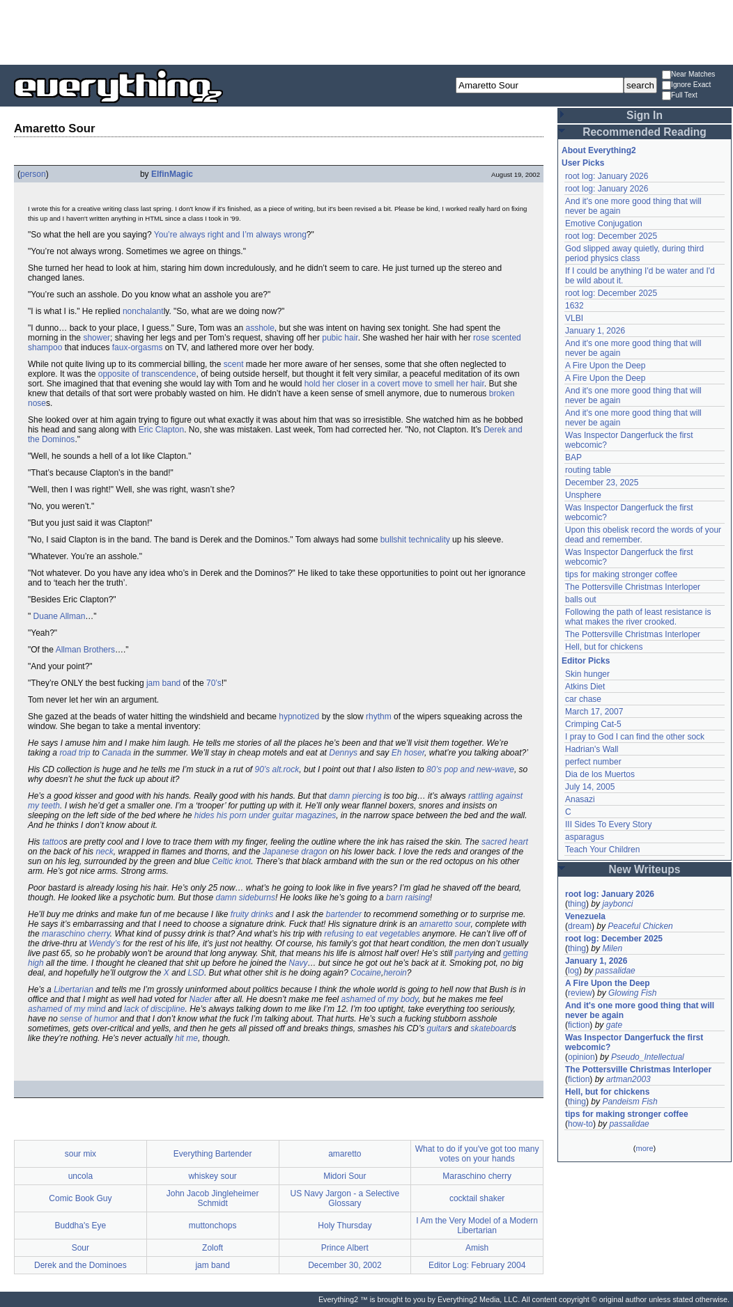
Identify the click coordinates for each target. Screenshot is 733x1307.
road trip (74, 753)
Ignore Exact (686, 85)
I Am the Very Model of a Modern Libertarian (477, 1225)
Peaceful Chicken (640, 926)
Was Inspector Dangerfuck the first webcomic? (634, 1042)
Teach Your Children (602, 849)
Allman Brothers (85, 650)
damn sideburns (245, 897)
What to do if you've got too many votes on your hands (477, 1154)
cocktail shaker (476, 1198)
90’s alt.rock (276, 769)
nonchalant (143, 311)
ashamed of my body (380, 999)
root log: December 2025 (611, 236)
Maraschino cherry (476, 1176)
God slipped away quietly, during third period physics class (634, 253)
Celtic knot (231, 861)
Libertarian (73, 989)
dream (580, 926)
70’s (214, 683)
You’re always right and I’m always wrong (230, 235)
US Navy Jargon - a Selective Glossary (345, 1198)
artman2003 (628, 1079)
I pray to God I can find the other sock (634, 737)
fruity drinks (252, 914)
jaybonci (617, 904)
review (580, 993)
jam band (163, 683)
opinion (581, 1057)
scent (234, 364)
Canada (116, 753)
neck (104, 851)
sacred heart (504, 842)
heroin (394, 973)
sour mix (80, 1154)
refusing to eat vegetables (371, 934)
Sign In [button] (644, 115)
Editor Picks (586, 661)
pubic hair (339, 338)
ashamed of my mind (66, 1009)
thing (577, 904)
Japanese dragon (295, 851)
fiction (578, 1025)
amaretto (344, 1154)
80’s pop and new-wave (470, 769)
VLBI (574, 318)
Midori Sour (344, 1176)
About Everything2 (599, 150)
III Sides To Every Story (608, 824)
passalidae (615, 971)
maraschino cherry (76, 934)
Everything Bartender (212, 1154)
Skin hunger (587, 674)
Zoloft (212, 1248)
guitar (437, 1028)
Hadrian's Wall (592, 749)
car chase (583, 699)
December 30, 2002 (344, 1265)
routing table (588, 470)
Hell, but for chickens (603, 647)
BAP (573, 457)
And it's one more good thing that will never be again (639, 1010)
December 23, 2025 (601, 482)
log (573, 971)
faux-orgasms (137, 347)
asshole (259, 328)
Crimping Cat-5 (593, 724)
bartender (344, 914)
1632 (574, 306)
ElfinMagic (172, 174)
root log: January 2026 (606, 176)
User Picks (583, 163)
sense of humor (89, 1019)
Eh (397, 753)
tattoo (53, 842)
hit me (186, 1038)
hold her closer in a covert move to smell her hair (394, 384)
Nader (200, 999)
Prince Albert (345, 1248)
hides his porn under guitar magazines (265, 815)
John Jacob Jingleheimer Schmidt (213, 1198)
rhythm (379, 716)
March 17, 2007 (594, 712)
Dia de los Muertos (600, 774)
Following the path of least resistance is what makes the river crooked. (638, 617)
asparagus (584, 837)
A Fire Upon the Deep (605, 365)
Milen (612, 948)
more (644, 1148)
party (464, 953)
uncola (80, 1176)
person (33, 174)
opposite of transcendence (147, 374)
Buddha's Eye (81, 1225)
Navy (297, 963)
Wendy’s (104, 943)
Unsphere (583, 495)
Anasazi (580, 799)
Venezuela (585, 916)
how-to (580, 1124)
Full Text (679, 95)
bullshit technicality (415, 540)
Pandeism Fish (629, 1101)
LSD (196, 973)
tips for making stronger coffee (621, 574)
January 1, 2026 (595, 331)
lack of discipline (154, 1009)
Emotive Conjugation (603, 223)
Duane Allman (59, 616)
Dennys (343, 753)
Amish (476, 1248)
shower (96, 338)
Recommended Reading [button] (644, 132)
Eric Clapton (161, 430)
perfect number (593, 762)
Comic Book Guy (80, 1198)
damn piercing (355, 796)
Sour (80, 1248)
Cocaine (365, 973)
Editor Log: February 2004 (477, 1265)
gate (614, 1025)
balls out (580, 599)
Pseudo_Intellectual (647, 1057)
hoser (414, 753)
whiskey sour (212, 1176)
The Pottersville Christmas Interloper (632, 587)
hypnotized (299, 716)
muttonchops (213, 1225)
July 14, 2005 (590, 787)
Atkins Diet (585, 686)
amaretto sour (444, 924)
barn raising (408, 897)
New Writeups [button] (645, 869)
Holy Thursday (344, 1225)
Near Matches (688, 74)
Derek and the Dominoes (80, 1265)
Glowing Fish (632, 993)
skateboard (490, 1028)
